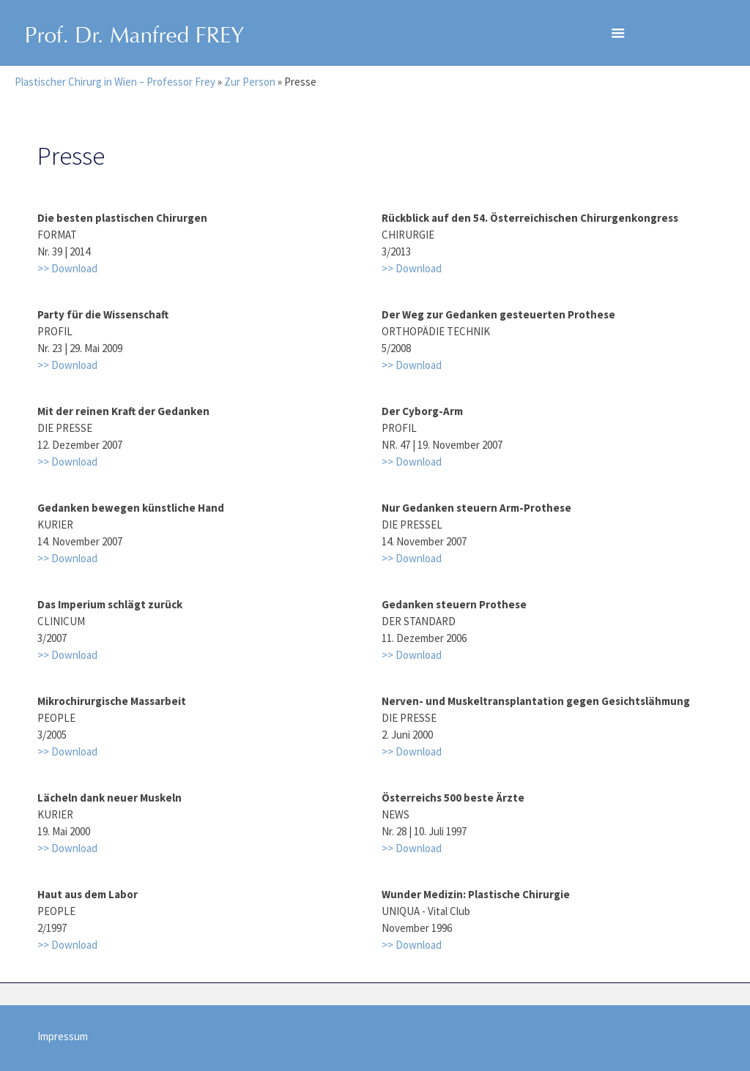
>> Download (67, 268)
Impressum (62, 1036)
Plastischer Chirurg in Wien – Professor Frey (115, 82)
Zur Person (249, 82)
